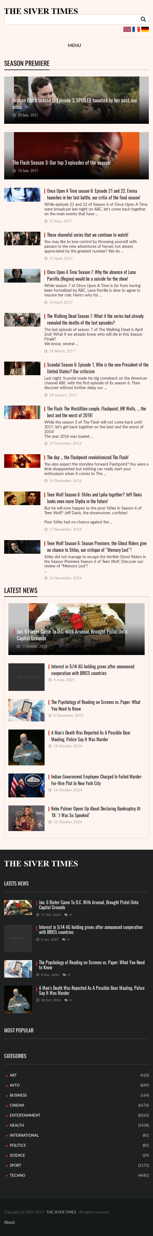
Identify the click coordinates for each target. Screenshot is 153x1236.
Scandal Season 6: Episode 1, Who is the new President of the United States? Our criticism (98, 368)
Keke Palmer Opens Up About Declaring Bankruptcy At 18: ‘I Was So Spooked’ (95, 812)
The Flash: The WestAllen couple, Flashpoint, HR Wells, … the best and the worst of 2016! (96, 412)
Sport (15, 1166)
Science (17, 1156)
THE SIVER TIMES (61, 1212)
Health (17, 1126)
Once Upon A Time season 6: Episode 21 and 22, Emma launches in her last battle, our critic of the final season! (93, 194)
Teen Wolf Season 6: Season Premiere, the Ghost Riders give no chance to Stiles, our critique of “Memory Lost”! (97, 546)
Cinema (17, 1106)
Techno (17, 1176)
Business (18, 1095)
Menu (74, 45)
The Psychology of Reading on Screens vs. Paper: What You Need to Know (95, 705)
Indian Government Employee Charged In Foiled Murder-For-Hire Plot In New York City (97, 780)
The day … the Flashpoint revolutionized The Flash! (87, 457)
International (24, 1136)
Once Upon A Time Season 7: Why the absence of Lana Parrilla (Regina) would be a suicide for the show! (91, 275)
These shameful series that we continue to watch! (87, 235)
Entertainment (25, 1116)
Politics (18, 1146)
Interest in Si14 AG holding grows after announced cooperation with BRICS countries (92, 670)
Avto (15, 1085)
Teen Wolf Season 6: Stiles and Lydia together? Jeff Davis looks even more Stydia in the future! (94, 498)
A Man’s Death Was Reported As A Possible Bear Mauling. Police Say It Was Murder (90, 736)
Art (13, 1075)
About (9, 1223)
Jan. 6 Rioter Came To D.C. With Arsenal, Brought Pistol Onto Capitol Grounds (89, 905)
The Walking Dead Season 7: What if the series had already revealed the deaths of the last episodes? (95, 319)
